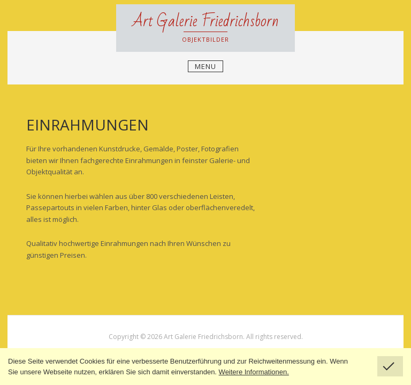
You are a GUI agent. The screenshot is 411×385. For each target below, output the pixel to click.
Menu (205, 66)
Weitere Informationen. (254, 372)
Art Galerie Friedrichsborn (205, 21)
